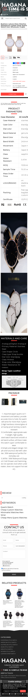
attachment (6, 565)
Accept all (23, 691)
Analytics (11, 693)
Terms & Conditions (5, 570)
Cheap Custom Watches (12, 510)
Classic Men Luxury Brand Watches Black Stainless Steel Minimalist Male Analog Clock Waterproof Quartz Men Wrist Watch (19, 604)
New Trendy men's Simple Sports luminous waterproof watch (8, 602)
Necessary (5, 693)
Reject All (7, 691)
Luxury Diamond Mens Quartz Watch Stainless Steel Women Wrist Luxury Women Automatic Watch (8, 624)
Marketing (24, 693)
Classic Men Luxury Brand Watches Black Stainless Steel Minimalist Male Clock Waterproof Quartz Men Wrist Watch (20, 624)
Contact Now (12, 94)
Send (14, 574)
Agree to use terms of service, (10, 569)
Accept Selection (14, 691)
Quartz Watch (7, 507)
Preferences (18, 693)
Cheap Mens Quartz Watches (14, 518)
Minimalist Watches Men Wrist (12, 513)
